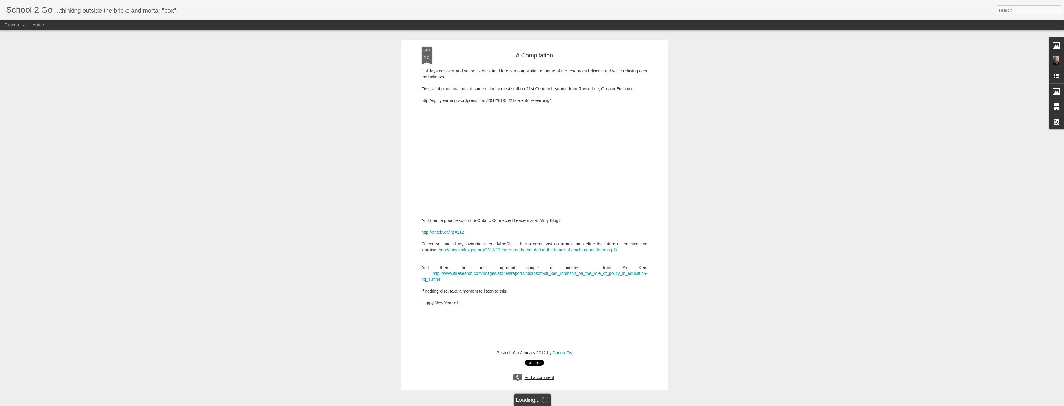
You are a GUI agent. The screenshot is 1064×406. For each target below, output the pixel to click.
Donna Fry (562, 304)
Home (38, 24)
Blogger (551, 402)
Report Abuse (568, 402)
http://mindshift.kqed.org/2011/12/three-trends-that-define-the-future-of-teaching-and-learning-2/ (528, 201)
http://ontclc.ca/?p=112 (443, 184)
